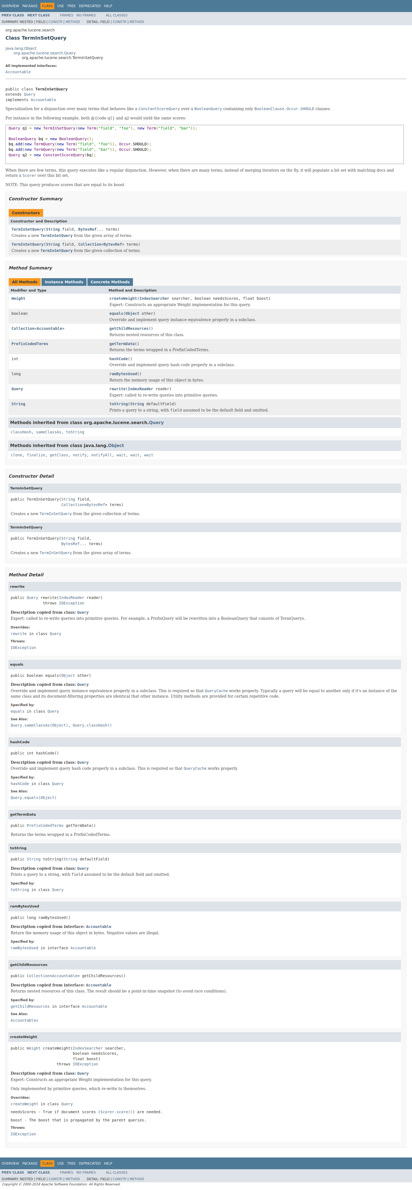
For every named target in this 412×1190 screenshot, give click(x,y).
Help (108, 6)
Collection (89, 244)
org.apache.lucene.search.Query (45, 53)
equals (116, 313)
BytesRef (87, 229)
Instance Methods (64, 282)
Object (133, 313)
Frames (66, 15)
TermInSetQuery (27, 229)
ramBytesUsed (123, 374)
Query (29, 94)
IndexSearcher (154, 298)
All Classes (117, 15)
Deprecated (90, 6)
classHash (21, 432)
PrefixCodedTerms (29, 344)
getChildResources (129, 328)
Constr (55, 22)
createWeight (123, 298)
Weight (18, 298)
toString (118, 404)
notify (80, 455)
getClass (59, 455)
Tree (71, 6)
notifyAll (101, 455)
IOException (71, 603)
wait (121, 455)
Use (60, 6)
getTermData (122, 344)
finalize (36, 455)
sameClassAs (48, 432)
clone (16, 455)
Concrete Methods (110, 282)
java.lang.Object (21, 48)
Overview (10, 6)
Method (73, 22)
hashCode (118, 359)
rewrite (117, 389)
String (53, 229)
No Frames (86, 15)
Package (29, 6)
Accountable (18, 72)
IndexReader (140, 389)
